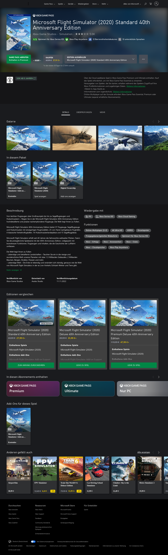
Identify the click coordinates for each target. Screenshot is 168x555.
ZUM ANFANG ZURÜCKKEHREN (31, 365)
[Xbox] (36, 4)
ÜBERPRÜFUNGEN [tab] (84, 112)
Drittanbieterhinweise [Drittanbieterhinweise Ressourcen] (42, 533)
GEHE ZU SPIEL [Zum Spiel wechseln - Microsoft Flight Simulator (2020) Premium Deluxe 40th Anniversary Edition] (134, 365)
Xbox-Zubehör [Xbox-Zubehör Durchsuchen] (13, 523)
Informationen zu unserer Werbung (114, 546)
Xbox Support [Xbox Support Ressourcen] (39, 514)
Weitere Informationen (135, 86)
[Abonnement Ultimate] (88, 388)
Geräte (70, 4)
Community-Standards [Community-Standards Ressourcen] (42, 523)
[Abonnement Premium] (33, 388)
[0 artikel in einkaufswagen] (151, 3)
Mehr (104, 4)
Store (94, 4)
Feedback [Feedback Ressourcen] (38, 518)
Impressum (42, 546)
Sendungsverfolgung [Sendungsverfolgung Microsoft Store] (67, 523)
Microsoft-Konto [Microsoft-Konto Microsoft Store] (66, 509)
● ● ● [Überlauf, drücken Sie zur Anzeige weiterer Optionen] (143, 59)
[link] (19, 180)
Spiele (60, 4)
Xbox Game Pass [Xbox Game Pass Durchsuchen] (13, 518)
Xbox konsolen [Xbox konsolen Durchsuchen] (13, 509)
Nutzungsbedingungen (77, 546)
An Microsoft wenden (15, 546)
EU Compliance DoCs (136, 546)
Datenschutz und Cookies (58, 546)
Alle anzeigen (143, 452)
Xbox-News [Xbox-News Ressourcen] (39, 509)
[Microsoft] (17, 4)
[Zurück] (153, 121)
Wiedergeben (83, 4)
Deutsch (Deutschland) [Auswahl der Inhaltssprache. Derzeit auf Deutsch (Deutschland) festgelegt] (20, 541)
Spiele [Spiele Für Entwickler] (86, 509)
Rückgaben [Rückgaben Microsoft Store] (64, 518)
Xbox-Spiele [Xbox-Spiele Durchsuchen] (12, 514)
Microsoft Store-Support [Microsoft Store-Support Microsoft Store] (68, 514)
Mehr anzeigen (14, 270)
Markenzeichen (94, 546)
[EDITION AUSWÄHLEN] (101, 59)
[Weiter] (158, 121)
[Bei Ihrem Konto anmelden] (156, 3)
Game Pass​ (48, 4)
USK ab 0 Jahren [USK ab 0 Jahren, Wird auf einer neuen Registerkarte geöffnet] (26, 78)
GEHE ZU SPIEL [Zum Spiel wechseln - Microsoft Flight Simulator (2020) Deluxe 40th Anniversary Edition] (82, 365)
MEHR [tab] (102, 112)
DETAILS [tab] (65, 112)
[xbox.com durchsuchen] (145, 3)
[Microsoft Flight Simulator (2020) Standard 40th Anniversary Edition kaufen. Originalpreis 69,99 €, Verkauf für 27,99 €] (52, 59)
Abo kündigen (30, 546)
